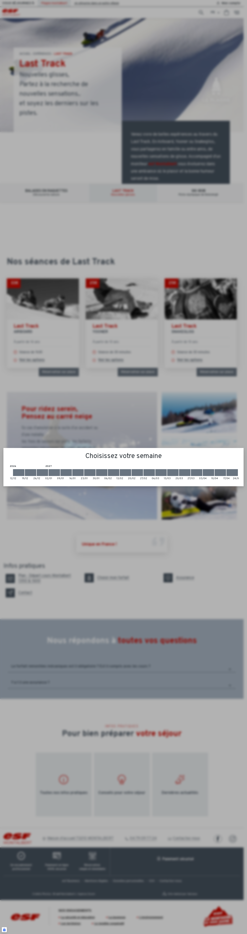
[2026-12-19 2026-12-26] (30, 472)
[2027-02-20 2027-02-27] (137, 472)
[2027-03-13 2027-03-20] (173, 472)
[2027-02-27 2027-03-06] (149, 472)
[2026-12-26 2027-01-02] (42, 472)
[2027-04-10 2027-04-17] (220, 472)
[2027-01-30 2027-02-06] (101, 472)
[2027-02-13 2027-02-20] (125, 472)
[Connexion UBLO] (4, 929)
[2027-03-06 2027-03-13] (161, 472)
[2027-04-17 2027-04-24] (232, 472)
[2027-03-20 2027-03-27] (184, 472)
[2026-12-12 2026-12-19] (18, 472)
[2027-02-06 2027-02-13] (113, 472)
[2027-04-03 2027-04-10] (208, 472)
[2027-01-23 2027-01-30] (90, 472)
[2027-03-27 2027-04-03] (196, 472)
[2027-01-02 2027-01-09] (54, 472)
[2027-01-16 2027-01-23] (78, 472)
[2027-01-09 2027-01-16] (66, 472)
